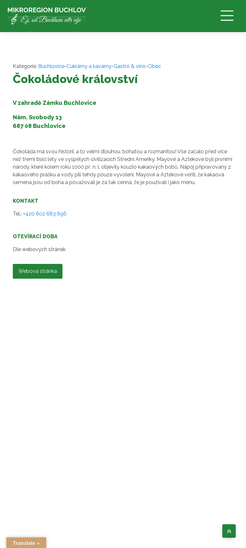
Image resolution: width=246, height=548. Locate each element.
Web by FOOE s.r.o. (214, 513)
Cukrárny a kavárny (89, 66)
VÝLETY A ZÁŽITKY (164, 478)
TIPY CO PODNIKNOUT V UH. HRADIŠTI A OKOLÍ (170, 513)
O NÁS (113, 466)
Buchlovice (51, 66)
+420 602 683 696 (45, 214)
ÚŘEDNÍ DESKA (115, 497)
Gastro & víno (130, 66)
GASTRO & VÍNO (165, 462)
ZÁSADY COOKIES (117, 513)
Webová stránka (37, 271)
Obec (154, 66)
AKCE (159, 492)
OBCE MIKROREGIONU (125, 480)
